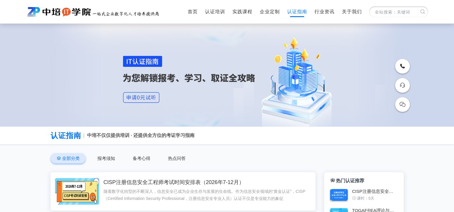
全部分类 (70, 158)
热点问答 (177, 158)
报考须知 (106, 158)
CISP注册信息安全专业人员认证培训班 (375, 191)
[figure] (364, 197)
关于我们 (352, 11)
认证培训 (215, 11)
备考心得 (141, 158)
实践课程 (242, 11)
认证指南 (297, 11)
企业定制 (270, 11)
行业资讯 (325, 11)
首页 (193, 11)
